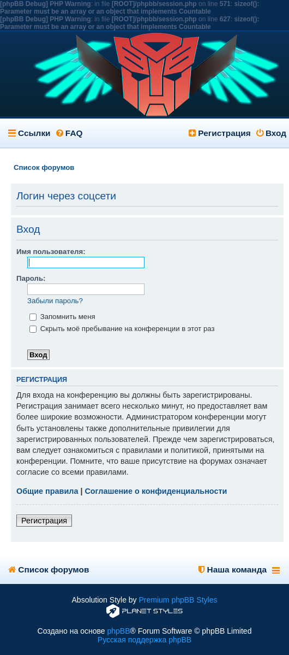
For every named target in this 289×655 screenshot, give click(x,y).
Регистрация (44, 520)
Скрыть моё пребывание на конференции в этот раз (122, 328)
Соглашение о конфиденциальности (156, 491)
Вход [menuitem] (271, 133)
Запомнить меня (62, 316)
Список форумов (48, 569)
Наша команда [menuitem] (232, 569)
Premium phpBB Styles (178, 599)
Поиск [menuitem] (277, 167)
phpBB (118, 631)
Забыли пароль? (55, 301)
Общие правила (47, 491)
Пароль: (30, 278)
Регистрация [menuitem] (220, 133)
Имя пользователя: (51, 251)
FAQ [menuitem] (69, 133)
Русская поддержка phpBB (144, 639)
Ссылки (34, 133)
